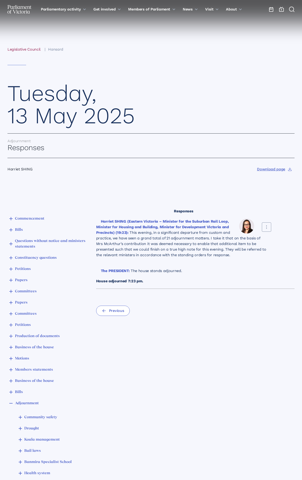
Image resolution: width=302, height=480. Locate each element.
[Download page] (274, 169)
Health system (37, 473)
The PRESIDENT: (115, 271)
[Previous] (113, 311)
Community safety (40, 417)
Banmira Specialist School (48, 462)
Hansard (55, 49)
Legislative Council (24, 49)
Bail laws (32, 450)
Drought (31, 428)
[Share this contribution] (266, 227)
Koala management (42, 439)
